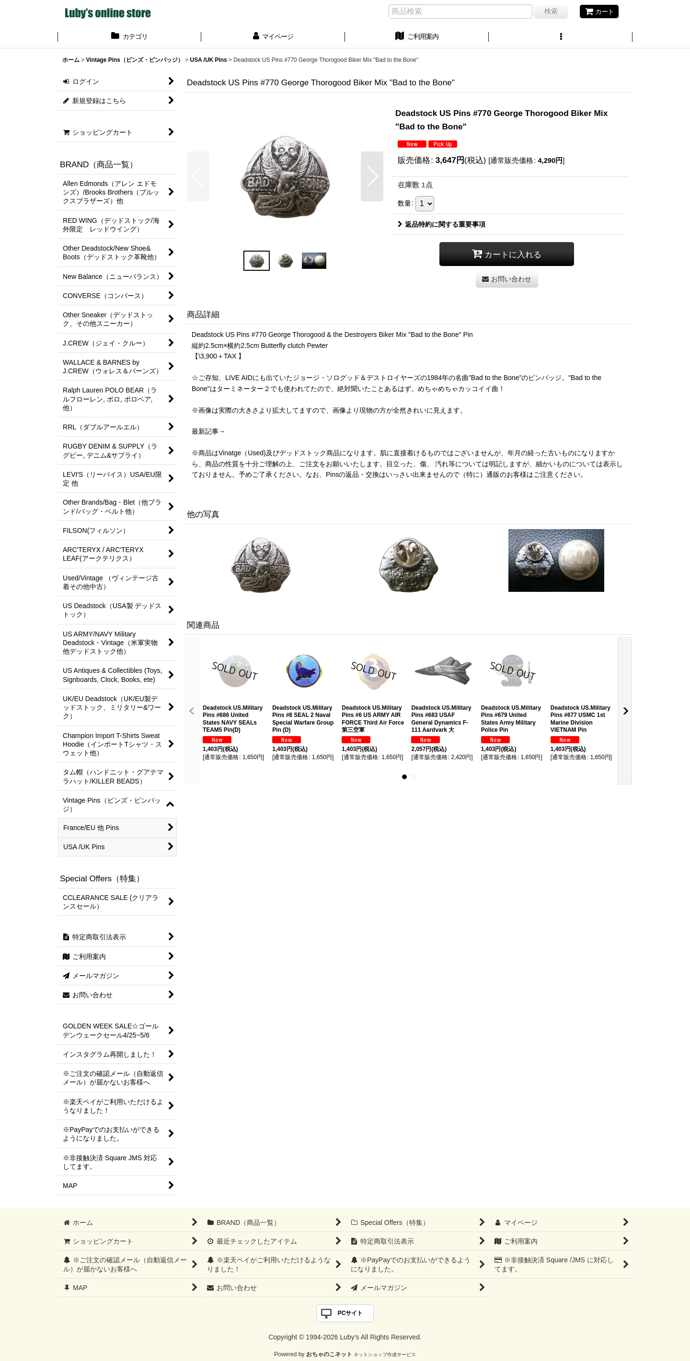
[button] (560, 37)
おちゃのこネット (329, 1354)
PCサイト (350, 1313)
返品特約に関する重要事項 (441, 224)
